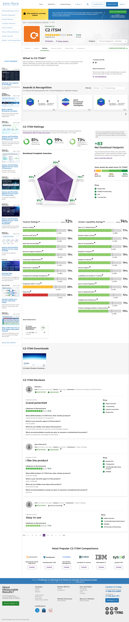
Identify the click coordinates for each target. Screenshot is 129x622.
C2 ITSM (52, 22)
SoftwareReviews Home (10, 11)
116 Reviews (49, 41)
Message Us (112, 600)
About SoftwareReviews (10, 32)
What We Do (51, 4)
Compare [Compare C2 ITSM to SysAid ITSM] (118, 567)
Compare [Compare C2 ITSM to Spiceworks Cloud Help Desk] (32, 567)
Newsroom (37, 591)
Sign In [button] (122, 4)
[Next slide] (126, 114)
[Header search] (87, 4)
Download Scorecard (118, 48)
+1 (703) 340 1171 (79, 582)
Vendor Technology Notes (11, 40)
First (24, 535)
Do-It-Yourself (83, 588)
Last (63, 535)
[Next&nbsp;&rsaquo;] (60, 535)
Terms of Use (38, 596)
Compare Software (8, 23)
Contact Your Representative (118, 12)
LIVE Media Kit (61, 590)
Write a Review (7, 28)
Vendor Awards (7, 36)
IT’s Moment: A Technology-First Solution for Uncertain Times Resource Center (67, 580)
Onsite (81, 591)
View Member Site (98, 4)
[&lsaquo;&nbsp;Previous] (28, 535)
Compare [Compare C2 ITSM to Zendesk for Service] (84, 567)
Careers (37, 590)
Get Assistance (99, 77)
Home (41, 4)
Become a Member (10, 603)
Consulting (82, 593)
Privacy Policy (38, 598)
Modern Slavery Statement (41, 599)
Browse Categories (8, 15)
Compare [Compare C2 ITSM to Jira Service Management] (66, 567)
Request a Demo (112, 4)
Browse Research (61, 600)
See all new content (9, 343)
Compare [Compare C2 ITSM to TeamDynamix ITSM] (49, 567)
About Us (37, 588)
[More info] (58, 161)
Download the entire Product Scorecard (36, 133)
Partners (59, 588)
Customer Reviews (65, 4)
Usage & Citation (39, 595)
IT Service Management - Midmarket (38, 22)
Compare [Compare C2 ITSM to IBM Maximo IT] (101, 567)
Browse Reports (7, 19)
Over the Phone (83, 590)
